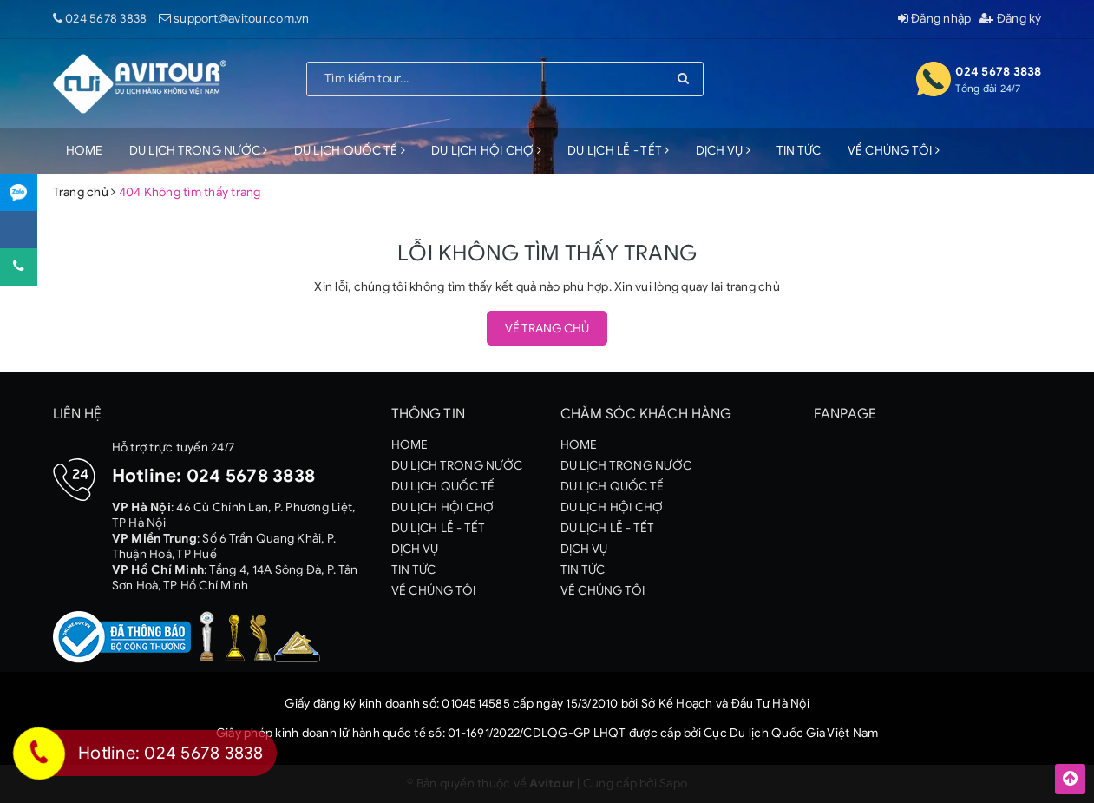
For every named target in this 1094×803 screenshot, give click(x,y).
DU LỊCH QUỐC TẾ (349, 150)
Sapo (673, 783)
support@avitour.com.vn (242, 18)
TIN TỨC (799, 150)
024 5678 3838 (106, 18)
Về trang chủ (547, 328)
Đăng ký (1010, 18)
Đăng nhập (935, 18)
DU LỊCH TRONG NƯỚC (198, 150)
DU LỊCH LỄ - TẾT (618, 150)
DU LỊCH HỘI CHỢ (486, 150)
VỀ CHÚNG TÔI (894, 150)
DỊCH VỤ (723, 150)
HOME (84, 150)
